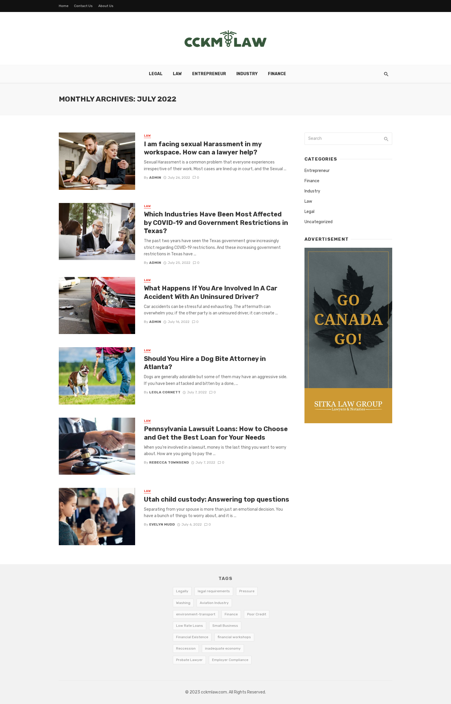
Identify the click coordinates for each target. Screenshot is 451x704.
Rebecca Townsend (169, 462)
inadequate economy (223, 648)
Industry (247, 73)
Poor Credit (256, 614)
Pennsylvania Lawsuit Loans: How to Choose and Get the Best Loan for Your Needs (216, 433)
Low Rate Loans (189, 626)
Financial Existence (192, 637)
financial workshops (234, 637)
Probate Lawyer (189, 660)
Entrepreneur (209, 73)
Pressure (246, 591)
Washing (183, 603)
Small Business (225, 626)
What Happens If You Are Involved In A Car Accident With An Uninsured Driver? (210, 292)
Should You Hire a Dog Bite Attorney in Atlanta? (205, 363)
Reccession (186, 648)
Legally (182, 591)
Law (177, 73)
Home (63, 6)
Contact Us (83, 6)
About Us (105, 6)
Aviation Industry (214, 603)
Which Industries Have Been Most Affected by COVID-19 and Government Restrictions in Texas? (216, 223)
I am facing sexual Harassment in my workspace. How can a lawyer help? (202, 148)
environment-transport (195, 614)
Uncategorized (318, 221)
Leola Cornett (164, 392)
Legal (156, 73)
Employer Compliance (230, 660)
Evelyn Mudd (162, 524)
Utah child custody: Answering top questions (216, 499)
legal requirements (214, 591)
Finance (277, 73)
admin (155, 177)
